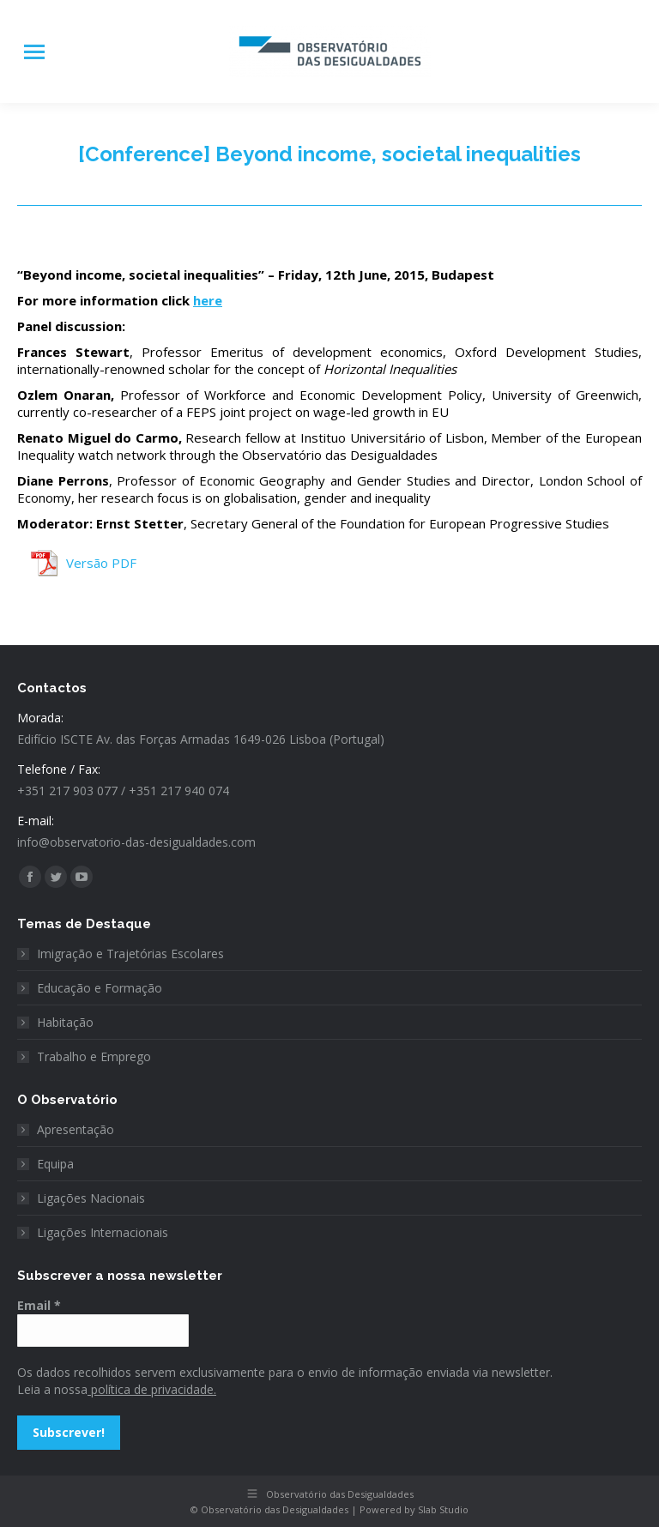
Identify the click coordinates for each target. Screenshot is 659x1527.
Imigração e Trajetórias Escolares (130, 953)
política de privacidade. (152, 1389)
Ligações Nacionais (91, 1198)
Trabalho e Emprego (94, 1056)
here (207, 300)
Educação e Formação (99, 988)
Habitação (65, 1022)
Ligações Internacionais (102, 1232)
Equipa (55, 1164)
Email (39, 1305)
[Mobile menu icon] (34, 52)
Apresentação (75, 1129)
